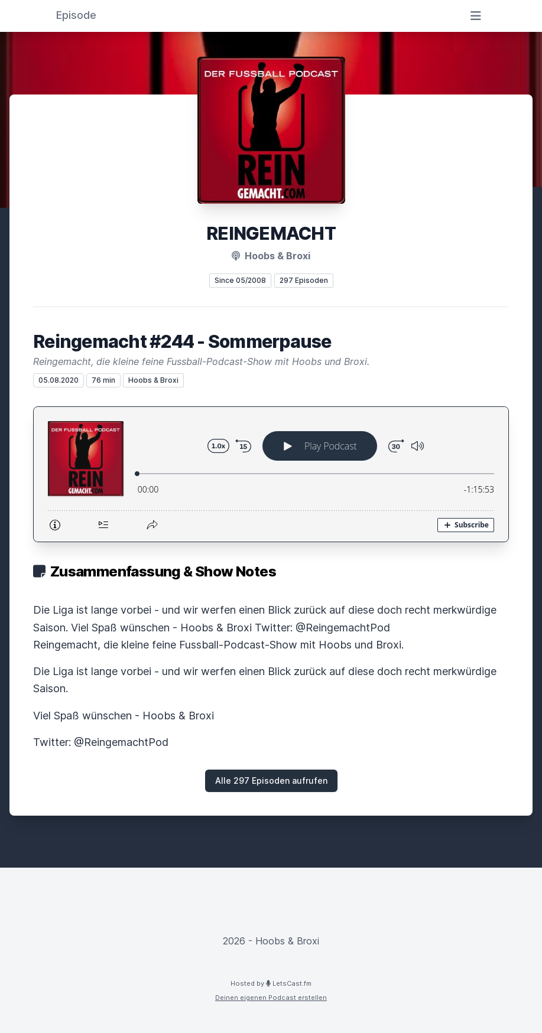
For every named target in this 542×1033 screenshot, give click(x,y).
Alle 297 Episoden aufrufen (271, 780)
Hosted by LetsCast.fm (271, 983)
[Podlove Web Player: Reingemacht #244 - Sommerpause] (271, 474)
